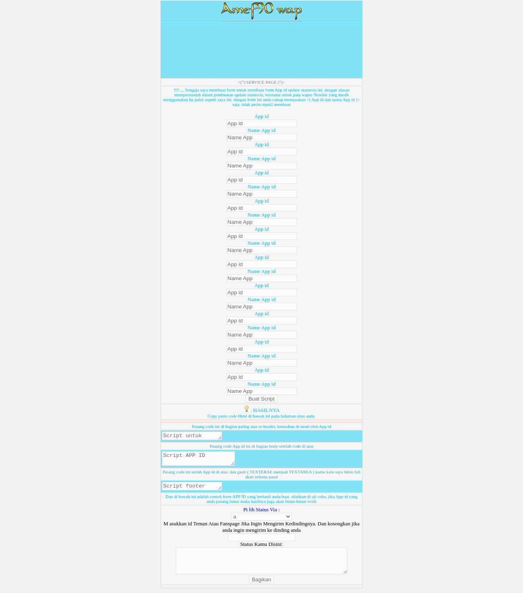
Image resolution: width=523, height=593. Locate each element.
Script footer (195, 490)
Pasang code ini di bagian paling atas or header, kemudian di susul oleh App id (261, 426)
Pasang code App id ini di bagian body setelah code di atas (261, 447)
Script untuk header (195, 436)
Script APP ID (202, 460)
